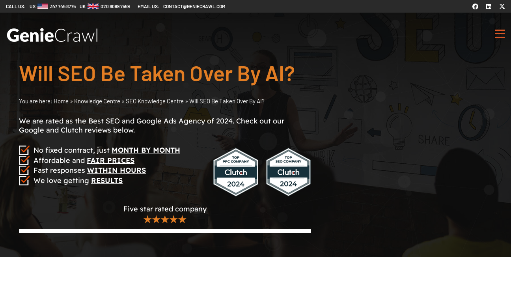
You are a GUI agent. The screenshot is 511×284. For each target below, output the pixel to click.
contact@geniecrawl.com (194, 6)
